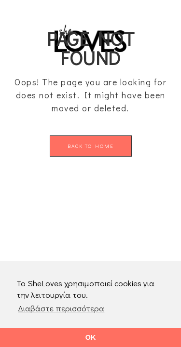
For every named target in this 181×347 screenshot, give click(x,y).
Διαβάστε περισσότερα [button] (61, 308)
